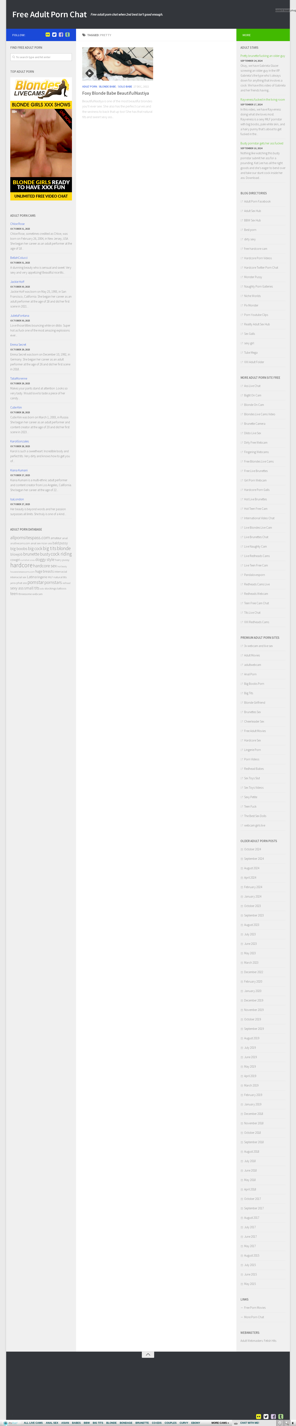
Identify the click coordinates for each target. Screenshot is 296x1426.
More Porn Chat (254, 1317)
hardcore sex (45, 566)
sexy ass (17, 588)
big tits (49, 548)
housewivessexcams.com (22, 571)
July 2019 (250, 1048)
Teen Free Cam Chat (256, 603)
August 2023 (251, 925)
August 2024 (251, 868)
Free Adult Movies (255, 731)
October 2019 (252, 1019)
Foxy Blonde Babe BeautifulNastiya (115, 93)
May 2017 (250, 1246)
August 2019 (251, 1038)
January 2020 (252, 991)
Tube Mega (251, 352)
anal (65, 538)
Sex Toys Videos (254, 788)
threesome (25, 594)
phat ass (21, 583)
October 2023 (252, 906)
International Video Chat (259, 518)
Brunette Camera (254, 424)
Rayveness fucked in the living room (262, 99)
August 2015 (251, 1255)
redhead (66, 583)
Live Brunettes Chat (256, 537)
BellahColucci (19, 258)
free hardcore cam (255, 249)
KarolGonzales (19, 441)
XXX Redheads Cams (256, 622)
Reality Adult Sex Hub (257, 324)
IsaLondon (17, 499)
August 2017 (251, 1218)
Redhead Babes (254, 769)
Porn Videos (251, 759)
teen (14, 593)
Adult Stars (249, 47)
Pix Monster (251, 305)
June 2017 (250, 1236)
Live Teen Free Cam (256, 565)
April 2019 (250, 1076)
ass (50, 543)
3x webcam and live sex (258, 646)
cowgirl (15, 560)
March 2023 (251, 962)
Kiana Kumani (19, 470)
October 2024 (252, 849)
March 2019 (251, 1085)
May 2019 (250, 1066)
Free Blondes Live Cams (259, 461)
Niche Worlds (252, 296)
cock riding (61, 554)
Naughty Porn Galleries (258, 286)
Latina (32, 576)
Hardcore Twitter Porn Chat (261, 267)
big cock (35, 548)
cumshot (24, 560)
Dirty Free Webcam (255, 442)
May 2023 (250, 953)
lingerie (42, 577)
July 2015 (250, 1265)
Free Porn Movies (255, 1308)
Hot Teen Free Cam (255, 509)
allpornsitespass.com (30, 537)
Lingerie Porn (252, 750)
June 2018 (250, 1170)
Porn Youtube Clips (256, 315)
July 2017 (250, 1227)
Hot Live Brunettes (255, 499)
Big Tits (248, 693)
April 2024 (250, 877)
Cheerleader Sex (254, 721)
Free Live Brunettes (256, 471)
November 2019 (254, 1010)
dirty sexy (250, 239)
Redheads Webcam (256, 594)
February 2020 (253, 981)
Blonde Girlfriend (254, 702)
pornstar (36, 582)
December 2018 (253, 1114)
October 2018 (252, 1133)
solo (42, 588)
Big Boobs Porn (254, 684)
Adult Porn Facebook (257, 201)
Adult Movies (252, 655)
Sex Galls (249, 334)
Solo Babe (125, 86)
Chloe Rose (17, 224)
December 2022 (253, 972)
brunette (31, 554)
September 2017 (254, 1208)
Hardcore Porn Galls (256, 490)
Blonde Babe (107, 86)
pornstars (53, 582)
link (292, 1361)
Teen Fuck (250, 806)
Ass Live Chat (252, 386)
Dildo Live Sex (252, 433)
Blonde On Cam (254, 405)
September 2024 (254, 859)
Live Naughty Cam (255, 546)
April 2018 (250, 1189)
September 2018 (254, 1142)
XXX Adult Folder (254, 362)
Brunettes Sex (252, 712)
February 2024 (253, 887)
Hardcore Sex (252, 740)
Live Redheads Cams (257, 556)
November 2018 (254, 1123)
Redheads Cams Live (257, 584)
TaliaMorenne (18, 378)
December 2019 (253, 1000)
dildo (32, 560)
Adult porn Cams (23, 216)
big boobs (18, 548)
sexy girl (249, 343)
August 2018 (251, 1151)
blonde (64, 548)
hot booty (62, 566)
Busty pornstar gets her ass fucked (261, 143)
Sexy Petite (250, 797)
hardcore (21, 565)
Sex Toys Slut (252, 778)
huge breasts (44, 571)
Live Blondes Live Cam (258, 527)
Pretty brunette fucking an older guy (262, 56)
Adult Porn (89, 86)
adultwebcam (252, 665)
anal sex (36, 543)
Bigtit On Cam (252, 395)
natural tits (60, 577)
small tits (31, 588)
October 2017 (252, 1199)
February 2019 (253, 1095)
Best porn (250, 230)
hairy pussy (62, 560)
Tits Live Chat (252, 613)
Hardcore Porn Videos (258, 258)
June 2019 (250, 1057)
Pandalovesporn (254, 575)
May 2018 (250, 1180)
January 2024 (252, 896)
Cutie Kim (16, 407)
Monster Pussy (253, 277)
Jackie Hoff (17, 282)
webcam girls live (254, 825)
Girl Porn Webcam (255, 480)
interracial (60, 571)
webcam (37, 594)
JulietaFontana (19, 316)
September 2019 (254, 1029)
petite (13, 583)
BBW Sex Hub (252, 220)
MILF (50, 577)
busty (45, 554)
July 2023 (250, 934)
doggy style (44, 559)
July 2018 (250, 1161)
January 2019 (252, 1104)
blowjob (16, 554)
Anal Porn (250, 674)
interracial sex (18, 577)
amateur (56, 538)
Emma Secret (18, 344)
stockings (51, 588)
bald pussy (60, 543)
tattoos (61, 588)
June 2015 (250, 1274)
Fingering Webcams (256, 452)
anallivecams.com (20, 543)
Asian (44, 543)
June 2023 (250, 944)
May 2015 (250, 1284)
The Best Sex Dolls (255, 816)
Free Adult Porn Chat (49, 14)
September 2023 (254, 915)
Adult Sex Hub (252, 211)
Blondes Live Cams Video (259, 414)
